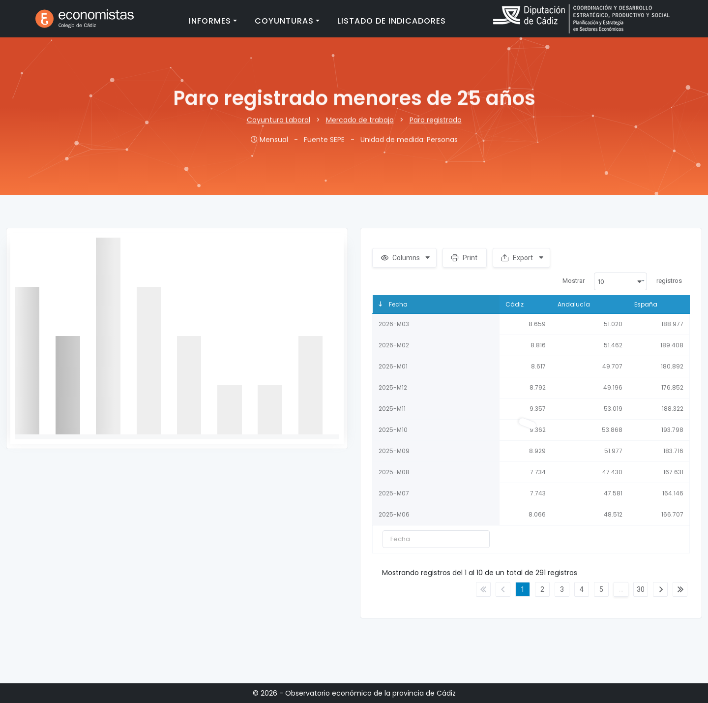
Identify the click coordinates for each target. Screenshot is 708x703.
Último (680, 589)
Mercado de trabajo (360, 123)
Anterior (503, 589)
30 (641, 589)
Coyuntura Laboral (278, 123)
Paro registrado (436, 123)
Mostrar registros (622, 281)
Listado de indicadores (391, 21)
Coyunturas (284, 21)
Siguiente (660, 589)
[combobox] (620, 281)
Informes (210, 21)
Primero (483, 589)
